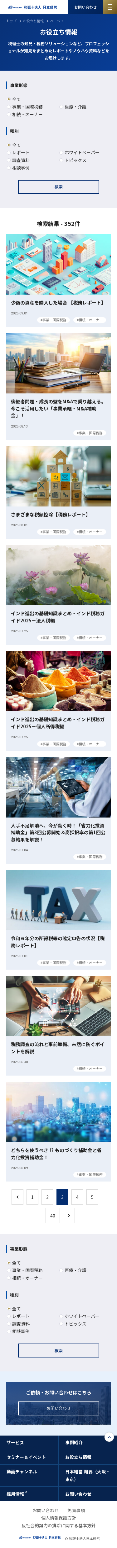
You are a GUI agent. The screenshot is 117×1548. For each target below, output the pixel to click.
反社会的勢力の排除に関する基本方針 (59, 1525)
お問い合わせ (85, 7)
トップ (11, 20)
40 (52, 1216)
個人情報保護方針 (58, 1518)
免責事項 (76, 1510)
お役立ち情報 (33, 20)
